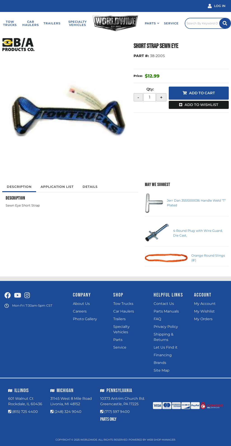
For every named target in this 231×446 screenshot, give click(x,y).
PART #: (141, 56)
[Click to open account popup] (216, 6)
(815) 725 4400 (25, 411)
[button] (152, 23)
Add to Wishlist (201, 105)
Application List (57, 187)
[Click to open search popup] (208, 23)
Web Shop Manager (161, 439)
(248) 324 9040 (67, 411)
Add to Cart (202, 93)
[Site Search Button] (225, 23)
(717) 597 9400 (117, 411)
